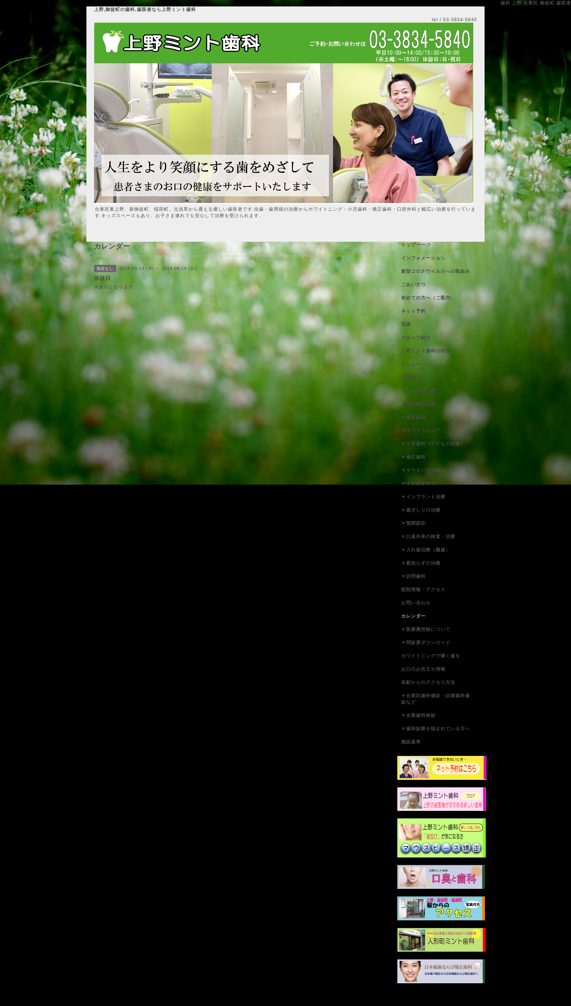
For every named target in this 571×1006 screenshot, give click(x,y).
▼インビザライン (421, 483)
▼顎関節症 (413, 523)
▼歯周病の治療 (418, 404)
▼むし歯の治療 (418, 390)
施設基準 (411, 742)
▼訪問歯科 (413, 576)
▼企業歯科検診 (418, 715)
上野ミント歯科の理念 (425, 351)
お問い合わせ (416, 602)
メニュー (411, 364)
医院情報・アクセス (423, 589)
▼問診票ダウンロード (425, 642)
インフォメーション (423, 258)
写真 (406, 324)
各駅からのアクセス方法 (428, 682)
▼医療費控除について (425, 629)
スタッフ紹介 (416, 337)
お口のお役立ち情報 (423, 669)
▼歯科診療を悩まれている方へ (435, 728)
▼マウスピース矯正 (423, 470)
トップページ (416, 244)
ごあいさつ (413, 284)
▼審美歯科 (413, 417)
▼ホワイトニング (421, 430)
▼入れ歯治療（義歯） (425, 549)
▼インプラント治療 (423, 496)
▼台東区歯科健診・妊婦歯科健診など (435, 699)
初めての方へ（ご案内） (428, 297)
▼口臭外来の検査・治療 (428, 536)
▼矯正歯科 (413, 457)
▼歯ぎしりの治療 (421, 510)
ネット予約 (413, 311)
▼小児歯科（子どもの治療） (433, 443)
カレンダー (413, 616)
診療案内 (411, 377)
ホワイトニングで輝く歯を (430, 656)
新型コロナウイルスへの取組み (435, 271)
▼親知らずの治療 (421, 563)
